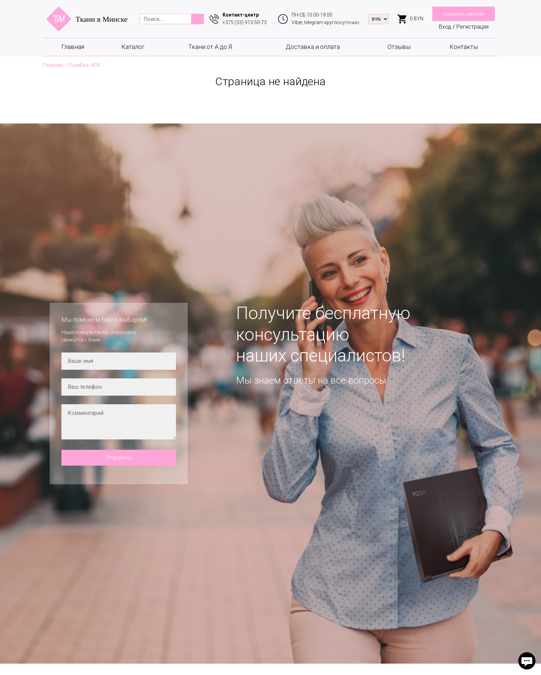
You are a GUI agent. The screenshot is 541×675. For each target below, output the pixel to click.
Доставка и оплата (313, 46)
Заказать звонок (463, 14)
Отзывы (399, 46)
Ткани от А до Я (210, 46)
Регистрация (472, 26)
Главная (72, 46)
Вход (445, 26)
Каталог (133, 46)
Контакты (464, 46)
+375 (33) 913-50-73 (245, 22)
